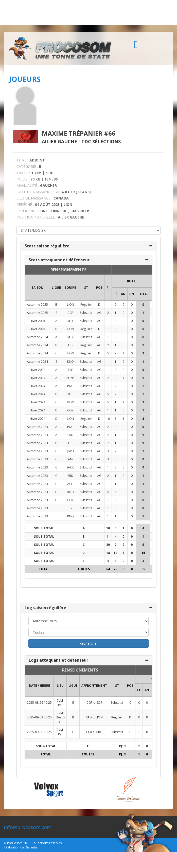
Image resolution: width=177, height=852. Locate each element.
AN (123, 294)
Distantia (31, 847)
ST (86, 287)
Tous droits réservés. (47, 843)
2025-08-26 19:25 (39, 702)
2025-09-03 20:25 (39, 717)
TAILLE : (23, 172)
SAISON (37, 287)
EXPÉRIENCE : (27, 210)
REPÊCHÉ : (25, 204)
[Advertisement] (88, 12)
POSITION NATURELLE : (36, 217)
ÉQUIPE (70, 287)
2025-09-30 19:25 (39, 732)
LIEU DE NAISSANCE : (34, 198)
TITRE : (22, 160)
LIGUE (56, 287)
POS (99, 287)
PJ (108, 287)
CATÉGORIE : (27, 166)
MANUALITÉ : (27, 185)
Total (143, 294)
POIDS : (22, 179)
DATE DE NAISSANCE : (35, 191)
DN (131, 294)
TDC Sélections (101, 141)
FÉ (115, 294)
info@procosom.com (27, 827)
